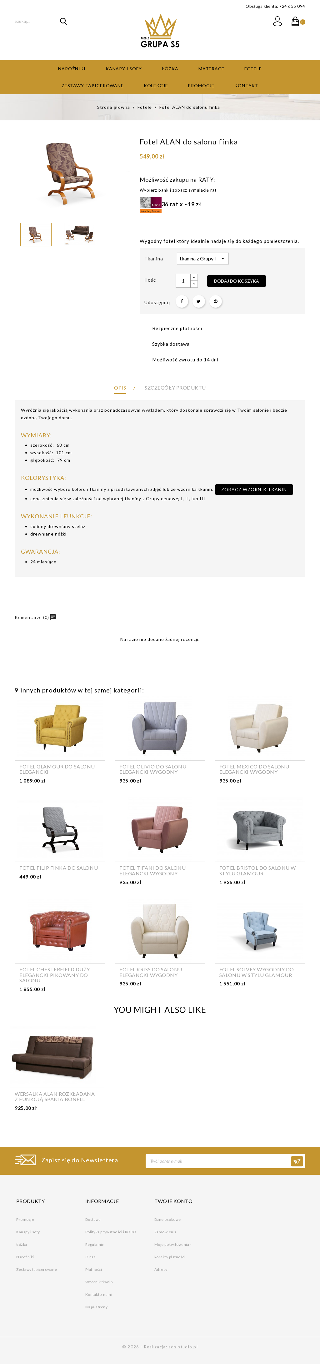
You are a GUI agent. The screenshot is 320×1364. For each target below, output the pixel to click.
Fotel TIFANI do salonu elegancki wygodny (152, 870)
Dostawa (93, 1219)
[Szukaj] (41, 21)
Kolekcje (156, 85)
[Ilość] (183, 281)
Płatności (93, 1269)
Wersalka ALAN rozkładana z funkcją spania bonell (55, 1096)
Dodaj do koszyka (236, 281)
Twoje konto (173, 1201)
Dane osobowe (167, 1219)
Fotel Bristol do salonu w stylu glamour (257, 870)
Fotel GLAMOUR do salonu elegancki (57, 769)
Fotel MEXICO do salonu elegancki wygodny (254, 769)
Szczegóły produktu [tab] (175, 387)
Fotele (253, 68)
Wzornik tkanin (99, 1282)
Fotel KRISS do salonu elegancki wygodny (150, 972)
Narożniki (72, 68)
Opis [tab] (120, 387)
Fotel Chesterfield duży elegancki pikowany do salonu (54, 975)
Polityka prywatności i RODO (111, 1232)
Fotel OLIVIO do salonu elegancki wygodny (152, 769)
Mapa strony (96, 1307)
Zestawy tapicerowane (93, 85)
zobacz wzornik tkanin (254, 489)
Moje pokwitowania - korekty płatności (173, 1250)
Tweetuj (198, 301)
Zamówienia (165, 1232)
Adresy (161, 1269)
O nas (90, 1257)
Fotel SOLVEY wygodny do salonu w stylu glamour (256, 972)
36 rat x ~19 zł (170, 204)
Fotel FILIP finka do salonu (58, 868)
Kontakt (246, 85)
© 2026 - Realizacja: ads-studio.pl (160, 1346)
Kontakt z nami (98, 1294)
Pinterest (215, 301)
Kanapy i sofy (124, 68)
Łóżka (170, 68)
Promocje (201, 85)
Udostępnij (182, 301)
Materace (211, 68)
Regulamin (95, 1244)
